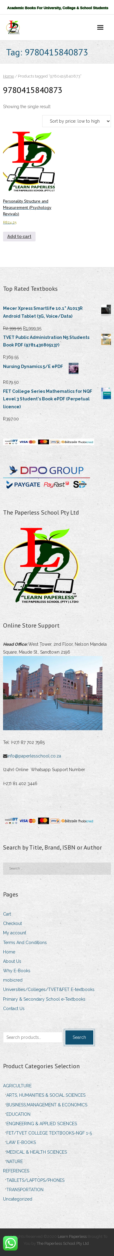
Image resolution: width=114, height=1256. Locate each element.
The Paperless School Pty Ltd (63, 1243)
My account (14, 932)
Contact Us (14, 1008)
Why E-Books (16, 970)
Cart (7, 914)
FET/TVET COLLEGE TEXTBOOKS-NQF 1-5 (49, 1133)
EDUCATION (18, 1114)
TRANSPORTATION (24, 1189)
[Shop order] (76, 121)
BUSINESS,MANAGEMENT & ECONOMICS (46, 1104)
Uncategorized (17, 1199)
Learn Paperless (72, 1236)
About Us (12, 961)
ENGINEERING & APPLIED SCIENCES (41, 1123)
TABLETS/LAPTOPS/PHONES (35, 1180)
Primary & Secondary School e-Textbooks (44, 999)
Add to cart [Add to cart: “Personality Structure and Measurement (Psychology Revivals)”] (19, 236)
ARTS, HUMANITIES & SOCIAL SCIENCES (45, 1095)
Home (8, 76)
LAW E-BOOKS (21, 1142)
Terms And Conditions (25, 942)
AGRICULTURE (17, 1085)
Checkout (12, 923)
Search (79, 1037)
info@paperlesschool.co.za (34, 756)
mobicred (12, 980)
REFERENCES (16, 1170)
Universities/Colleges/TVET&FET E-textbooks (49, 989)
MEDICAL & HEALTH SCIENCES (36, 1152)
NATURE (14, 1161)
